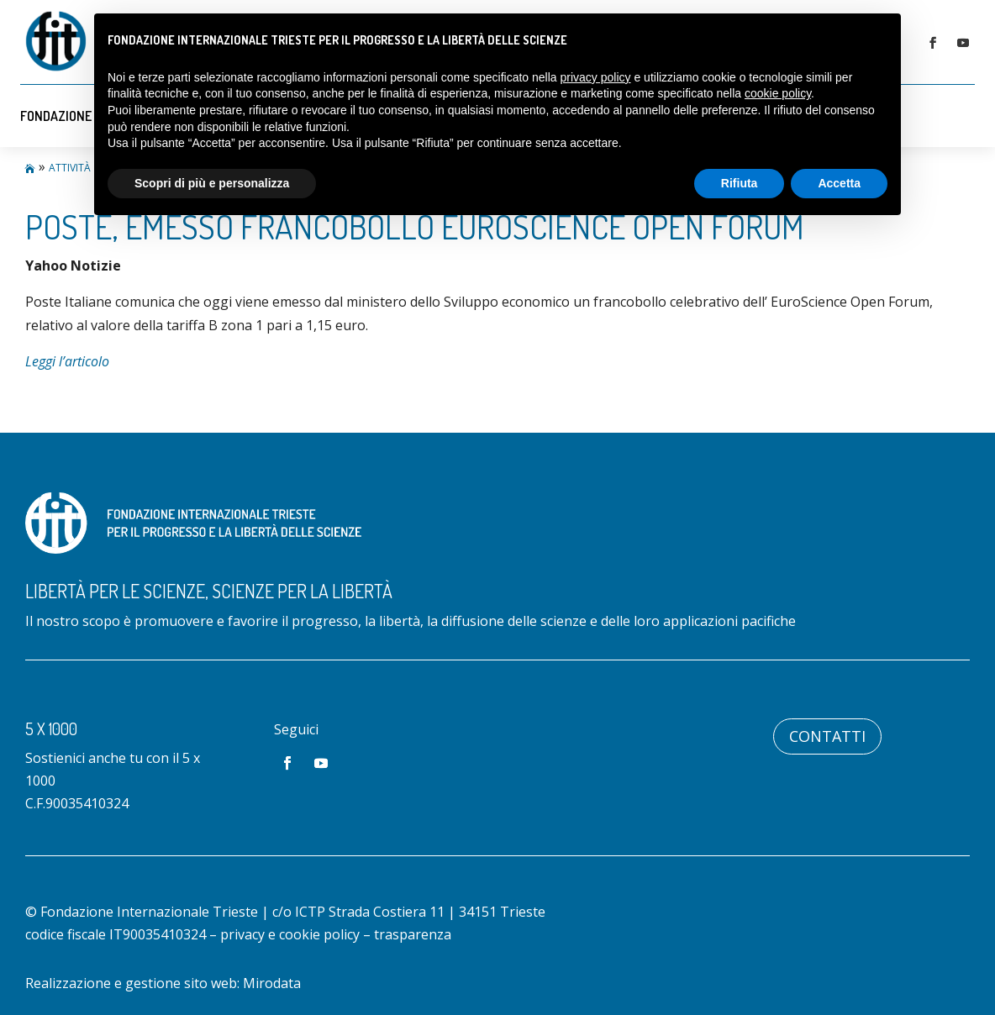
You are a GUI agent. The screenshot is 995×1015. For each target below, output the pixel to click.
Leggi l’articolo (67, 361)
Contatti (827, 736)
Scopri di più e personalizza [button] (211, 183)
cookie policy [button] (778, 93)
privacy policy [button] (596, 77)
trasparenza (412, 934)
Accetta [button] (839, 183)
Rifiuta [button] (739, 183)
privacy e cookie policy (290, 934)
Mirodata (272, 983)
